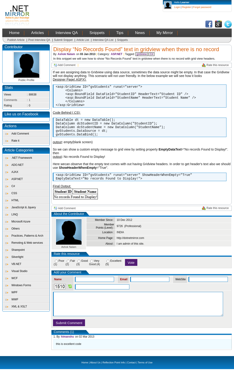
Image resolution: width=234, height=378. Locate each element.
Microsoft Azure (20, 221)
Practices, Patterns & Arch (27, 235)
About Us (95, 371)
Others (15, 228)
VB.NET (16, 264)
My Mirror (165, 33)
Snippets (96, 33)
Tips (120, 33)
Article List (82, 40)
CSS (14, 193)
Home (14, 33)
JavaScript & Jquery (23, 207)
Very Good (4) (94, 271)
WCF (14, 278)
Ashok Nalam (66, 54)
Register (186, 7)
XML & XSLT (19, 306)
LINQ (14, 214)
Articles (37, 33)
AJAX (14, 172)
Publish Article (15, 40)
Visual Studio (19, 271)
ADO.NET (17, 165)
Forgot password (202, 7)
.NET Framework (21, 157)
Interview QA (67, 33)
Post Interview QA (39, 40)
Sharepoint (18, 249)
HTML (15, 200)
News (140, 33)
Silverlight (17, 257)
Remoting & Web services (27, 242)
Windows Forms (21, 285)
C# (13, 186)
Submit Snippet (63, 40)
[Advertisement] (119, 10)
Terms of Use (145, 371)
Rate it (15, 140)
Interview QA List (103, 40)
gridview (142, 54)
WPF (14, 292)
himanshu (67, 345)
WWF (14, 299)
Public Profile (26, 79)
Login (177, 7)
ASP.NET (17, 179)
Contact (131, 371)
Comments (10, 100)
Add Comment (20, 133)
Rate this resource (218, 65)
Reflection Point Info (114, 371)
